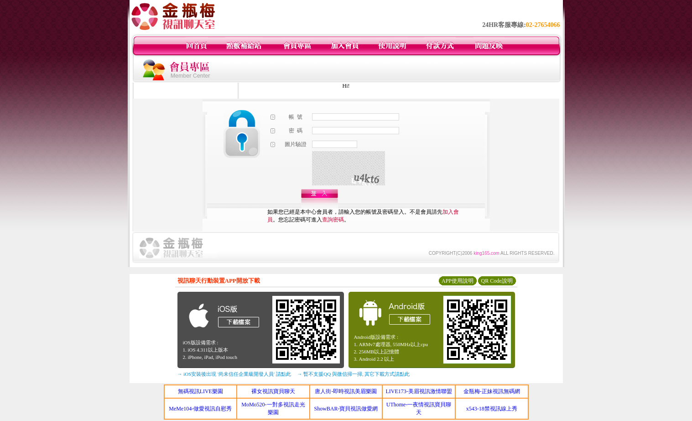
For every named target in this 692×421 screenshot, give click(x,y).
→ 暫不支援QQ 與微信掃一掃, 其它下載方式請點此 (353, 374)
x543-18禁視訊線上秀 (491, 408)
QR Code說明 (497, 281)
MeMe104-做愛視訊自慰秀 (200, 408)
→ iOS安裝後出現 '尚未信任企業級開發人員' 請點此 (234, 374)
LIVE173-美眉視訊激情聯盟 (418, 391)
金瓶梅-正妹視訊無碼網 (491, 391)
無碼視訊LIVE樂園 (200, 391)
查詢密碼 (333, 219)
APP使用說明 (457, 281)
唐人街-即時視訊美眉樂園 (346, 391)
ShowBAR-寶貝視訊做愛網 (346, 408)
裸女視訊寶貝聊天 (273, 391)
